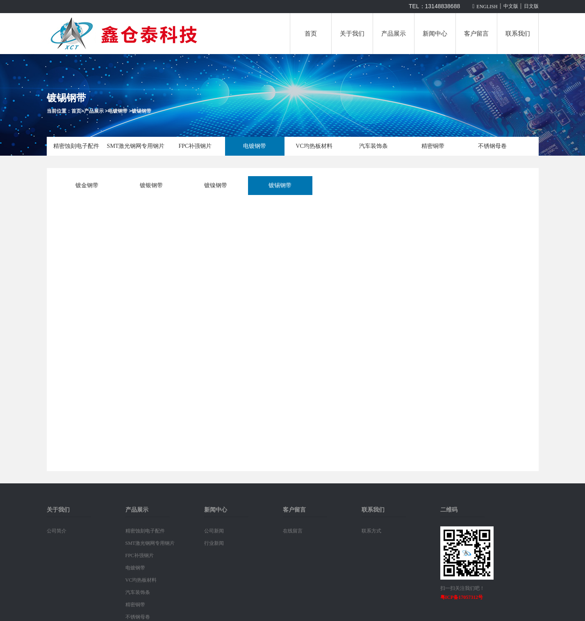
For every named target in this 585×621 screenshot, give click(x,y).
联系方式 (371, 531)
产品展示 (393, 33)
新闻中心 (435, 33)
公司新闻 (214, 531)
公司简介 (56, 531)
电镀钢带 (117, 111)
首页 (311, 33)
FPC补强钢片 (195, 146)
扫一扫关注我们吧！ (462, 588)
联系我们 (517, 33)
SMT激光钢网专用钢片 (136, 146)
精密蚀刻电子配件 (76, 146)
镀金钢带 (86, 185)
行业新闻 (214, 543)
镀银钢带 (151, 185)
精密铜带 (432, 146)
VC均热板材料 (314, 146)
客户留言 (476, 33)
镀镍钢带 (215, 185)
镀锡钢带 (141, 111)
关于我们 (352, 33)
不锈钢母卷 (492, 146)
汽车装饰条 (373, 146)
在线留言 (293, 531)
